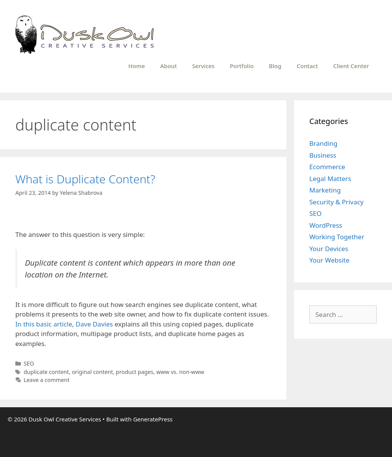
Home (136, 66)
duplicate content (46, 371)
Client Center (351, 66)
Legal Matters (330, 178)
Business (322, 155)
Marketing (325, 190)
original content (92, 371)
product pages (135, 371)
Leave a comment (47, 380)
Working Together (336, 236)
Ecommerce (327, 166)
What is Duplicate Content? (85, 179)
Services (203, 66)
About (168, 66)
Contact (307, 66)
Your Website (329, 260)
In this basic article (43, 324)
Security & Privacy (336, 201)
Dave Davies (94, 324)
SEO (29, 363)
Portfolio (241, 66)
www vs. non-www (180, 371)
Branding (323, 143)
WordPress (325, 225)
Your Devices (328, 248)
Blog (275, 66)
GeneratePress (153, 419)
